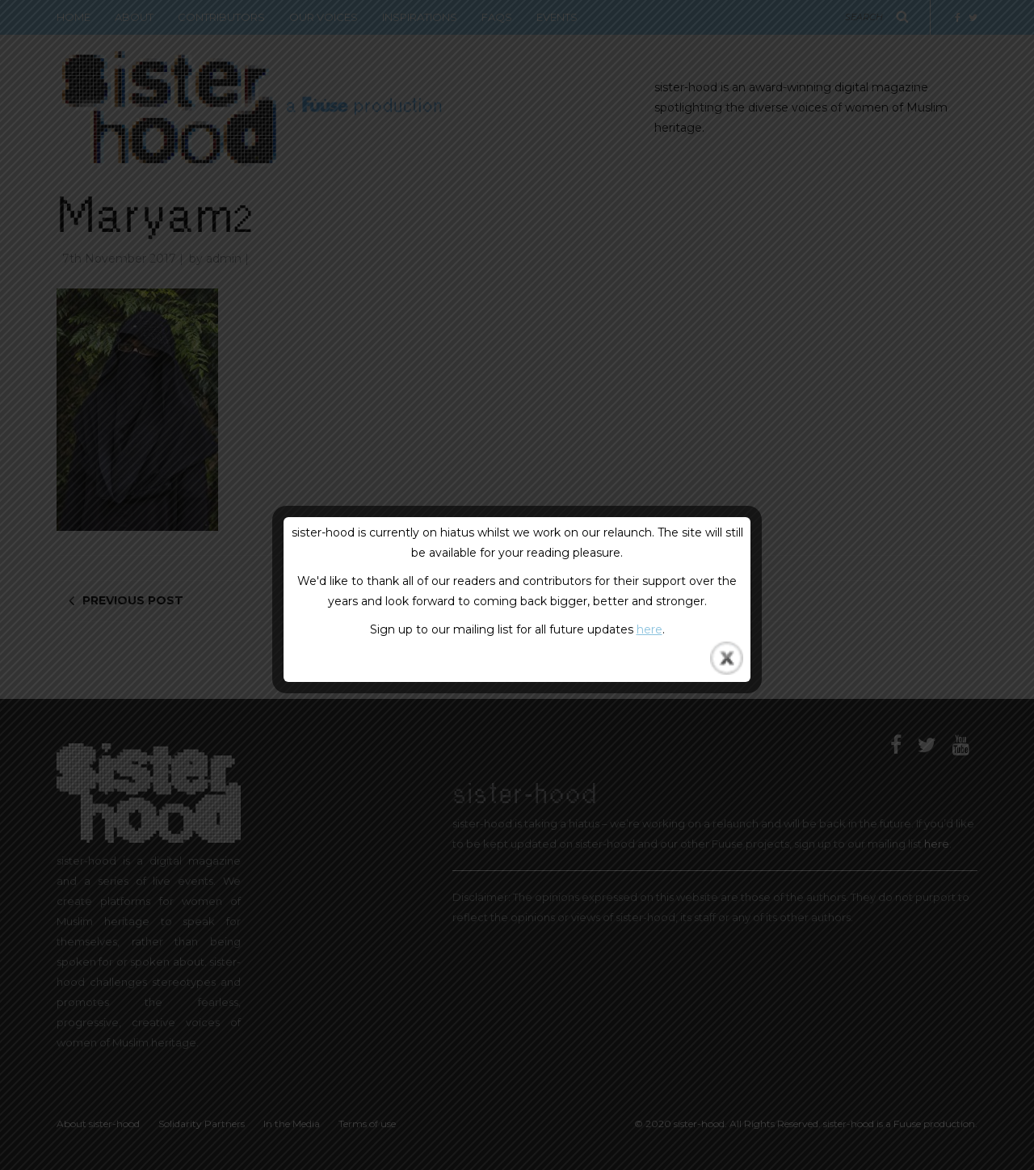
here (649, 629)
